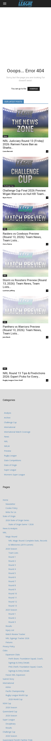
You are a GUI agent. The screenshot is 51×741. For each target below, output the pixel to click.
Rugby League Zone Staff (13, 353)
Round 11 (12, 570)
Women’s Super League (14, 447)
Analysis (7, 385)
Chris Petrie (7, 231)
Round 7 (12, 554)
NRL (5, 216)
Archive (7, 390)
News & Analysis (10, 501)
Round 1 (12, 529)
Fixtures (9, 615)
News (5, 136)
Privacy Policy (9, 619)
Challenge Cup (9, 178)
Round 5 (12, 546)
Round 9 (12, 562)
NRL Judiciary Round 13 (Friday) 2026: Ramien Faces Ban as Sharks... (23, 144)
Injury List (10, 603)
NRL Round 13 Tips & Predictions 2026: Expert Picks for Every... (24, 347)
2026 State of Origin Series (17, 493)
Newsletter (10, 476)
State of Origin (10, 438)
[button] (4, 3)
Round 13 (12, 578)
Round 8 (12, 558)
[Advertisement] (25, 34)
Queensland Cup (10, 684)
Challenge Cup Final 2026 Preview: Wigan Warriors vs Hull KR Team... (24, 184)
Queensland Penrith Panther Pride (18, 712)
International (9, 400)
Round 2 (12, 533)
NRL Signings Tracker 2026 (17, 611)
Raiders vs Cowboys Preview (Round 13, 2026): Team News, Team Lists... (22, 224)
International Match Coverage (17, 404)
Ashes (8, 660)
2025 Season (11, 582)
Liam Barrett (8, 151)
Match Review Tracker (15, 607)
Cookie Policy (11, 481)
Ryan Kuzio (7, 190)
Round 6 (12, 550)
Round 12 (12, 574)
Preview (7, 423)
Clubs (5, 623)
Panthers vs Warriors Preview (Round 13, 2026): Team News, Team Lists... (22, 308)
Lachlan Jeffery (9, 273)
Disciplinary (11, 696)
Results (9, 599)
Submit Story (8, 651)
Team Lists (13, 525)
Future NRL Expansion (15, 647)
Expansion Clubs (13, 627)
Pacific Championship (15, 664)
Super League (10, 442)
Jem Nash (6, 315)
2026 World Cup (15, 672)
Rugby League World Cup (17, 668)
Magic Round (11, 509)
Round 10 (12, 566)
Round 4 (12, 542)
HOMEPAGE (34, 89)
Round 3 (12, 537)
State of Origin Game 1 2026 (21, 497)
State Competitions (12, 433)
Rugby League (10, 428)
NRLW (7, 419)
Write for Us (11, 485)
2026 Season (11, 521)
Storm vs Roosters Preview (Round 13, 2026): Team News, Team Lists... (25, 266)
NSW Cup (7, 676)
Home (5, 472)
